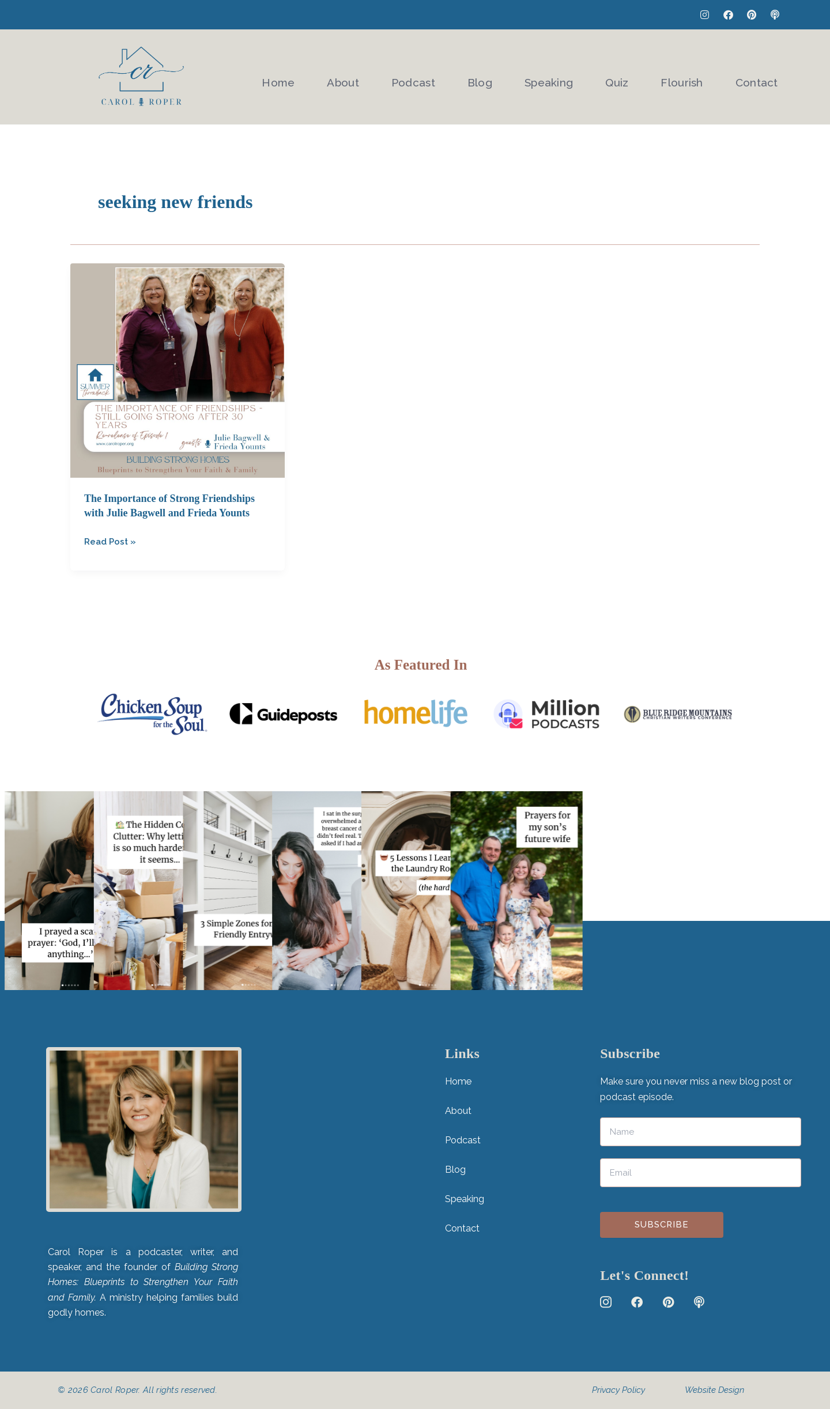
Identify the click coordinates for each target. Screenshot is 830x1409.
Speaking (559, 77)
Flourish (686, 77)
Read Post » (111, 540)
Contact (756, 77)
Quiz (624, 77)
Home (302, 77)
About (364, 77)
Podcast (430, 77)
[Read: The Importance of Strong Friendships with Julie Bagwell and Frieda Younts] (177, 370)
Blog (493, 77)
